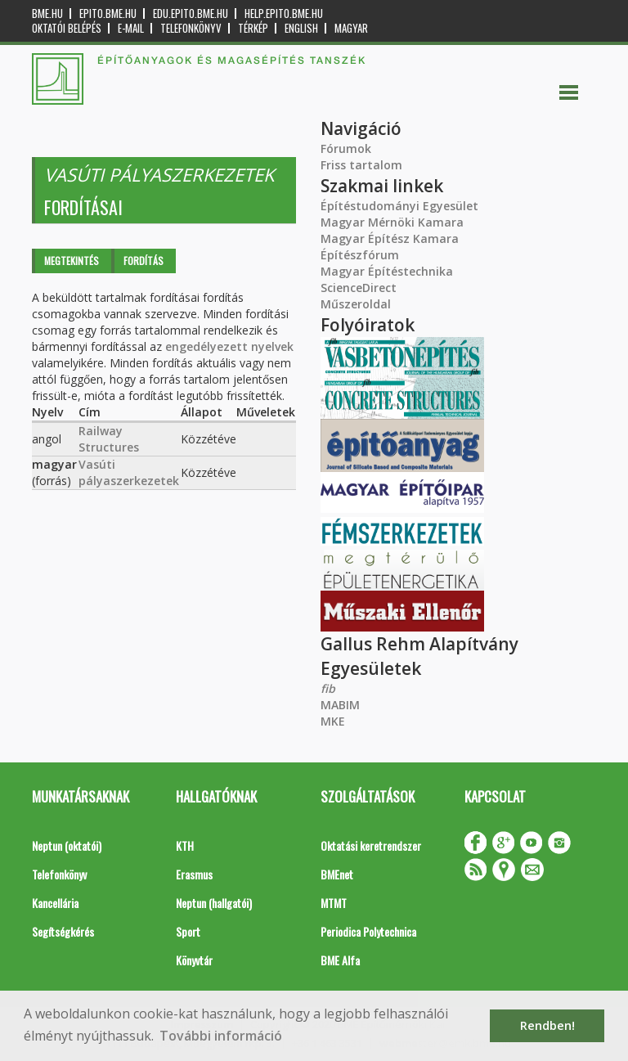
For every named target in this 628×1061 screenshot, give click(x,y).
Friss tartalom (361, 165)
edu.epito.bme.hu (190, 13)
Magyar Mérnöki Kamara (392, 222)
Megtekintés (71, 260)
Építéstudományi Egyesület (399, 206)
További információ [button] (220, 1036)
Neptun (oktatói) (66, 845)
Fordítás (143, 260)
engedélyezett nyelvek (229, 346)
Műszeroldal (356, 304)
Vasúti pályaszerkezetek (128, 472)
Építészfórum (360, 255)
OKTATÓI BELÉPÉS (66, 28)
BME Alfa (340, 960)
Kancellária (55, 902)
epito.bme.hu (108, 13)
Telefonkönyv (191, 28)
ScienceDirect (359, 287)
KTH (185, 845)
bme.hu (47, 13)
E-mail (131, 28)
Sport (188, 931)
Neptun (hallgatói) (214, 902)
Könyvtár (194, 960)
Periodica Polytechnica (368, 931)
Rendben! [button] (547, 1025)
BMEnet (337, 874)
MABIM (340, 705)
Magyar (351, 28)
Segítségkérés (63, 931)
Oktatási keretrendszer (371, 845)
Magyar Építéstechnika (387, 271)
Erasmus (194, 874)
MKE (333, 721)
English (301, 28)
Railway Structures (108, 439)
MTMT (334, 902)
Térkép (253, 28)
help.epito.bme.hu (283, 13)
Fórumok (346, 148)
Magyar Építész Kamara (390, 238)
